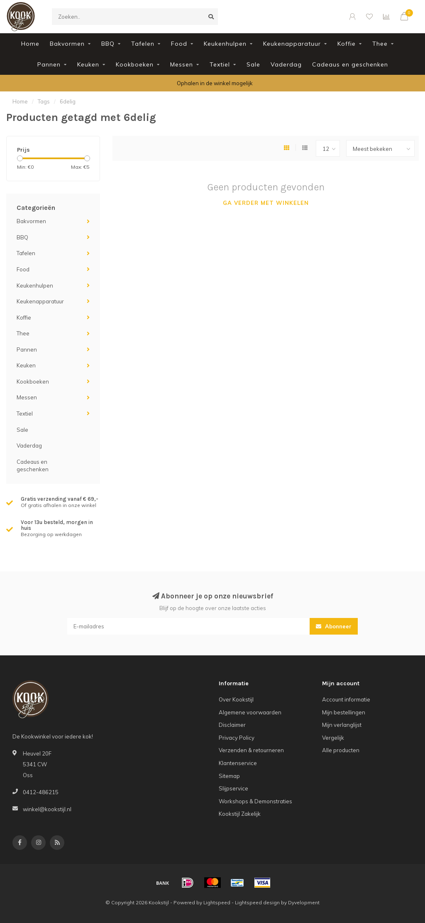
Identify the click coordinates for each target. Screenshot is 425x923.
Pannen (49, 64)
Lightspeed (216, 902)
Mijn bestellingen (343, 712)
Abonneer (334, 626)
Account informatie (346, 699)
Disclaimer (232, 724)
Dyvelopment (304, 902)
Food (179, 43)
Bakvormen (67, 43)
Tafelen (142, 43)
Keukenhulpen (225, 43)
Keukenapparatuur (292, 43)
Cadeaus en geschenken (350, 64)
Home (30, 43)
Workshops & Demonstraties (255, 801)
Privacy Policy (236, 737)
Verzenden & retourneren (251, 750)
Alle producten (340, 750)
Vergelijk (333, 737)
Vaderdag (286, 64)
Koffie (346, 43)
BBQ (108, 43)
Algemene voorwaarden (250, 712)
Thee (380, 43)
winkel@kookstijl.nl (47, 809)
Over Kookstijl (236, 699)
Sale (253, 64)
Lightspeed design (257, 902)
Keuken (88, 64)
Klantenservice (238, 763)
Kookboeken (135, 64)
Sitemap (229, 776)
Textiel (220, 64)
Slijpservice (233, 788)
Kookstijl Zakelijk (240, 813)
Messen (181, 64)
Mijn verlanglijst (341, 724)
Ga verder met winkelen (266, 202)
